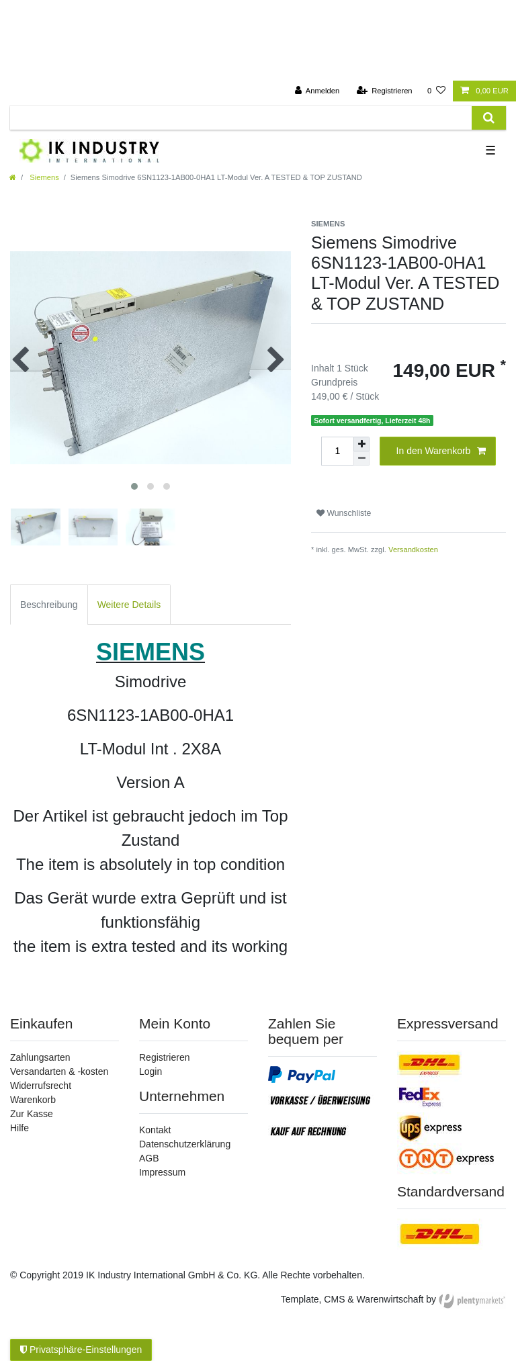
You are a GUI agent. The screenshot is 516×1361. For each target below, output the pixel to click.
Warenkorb (33, 1099)
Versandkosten (413, 549)
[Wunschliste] (436, 91)
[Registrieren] (384, 91)
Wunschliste (343, 513)
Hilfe (19, 1128)
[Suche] (489, 118)
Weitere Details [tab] (129, 604)
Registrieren (164, 1057)
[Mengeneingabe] (337, 451)
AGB (149, 1158)
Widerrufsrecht (40, 1085)
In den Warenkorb (441, 451)
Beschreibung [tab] (49, 604)
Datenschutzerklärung (184, 1144)
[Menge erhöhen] (361, 444)
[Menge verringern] (361, 458)
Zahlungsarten (40, 1057)
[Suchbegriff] (241, 118)
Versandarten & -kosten (59, 1071)
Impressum (162, 1172)
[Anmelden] (317, 91)
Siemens (43, 177)
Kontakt (155, 1130)
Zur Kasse (31, 1113)
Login (150, 1071)
